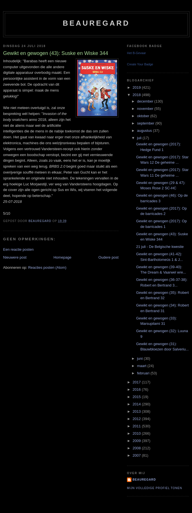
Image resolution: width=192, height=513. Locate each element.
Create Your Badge (140, 64)
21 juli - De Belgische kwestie (160, 247)
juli (140, 138)
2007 (137, 455)
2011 (137, 426)
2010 (137, 433)
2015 (137, 397)
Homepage (62, 257)
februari (144, 373)
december (145, 101)
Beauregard (96, 23)
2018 (137, 95)
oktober (143, 116)
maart (142, 366)
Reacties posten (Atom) (47, 267)
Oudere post (108, 257)
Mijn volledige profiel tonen (154, 488)
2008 (137, 448)
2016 (137, 389)
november (145, 108)
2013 (137, 411)
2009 (137, 441)
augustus (145, 130)
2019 (137, 87)
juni (140, 358)
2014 (137, 404)
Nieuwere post (14, 257)
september (146, 123)
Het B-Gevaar (136, 53)
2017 (137, 382)
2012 (137, 419)
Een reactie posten (18, 249)
